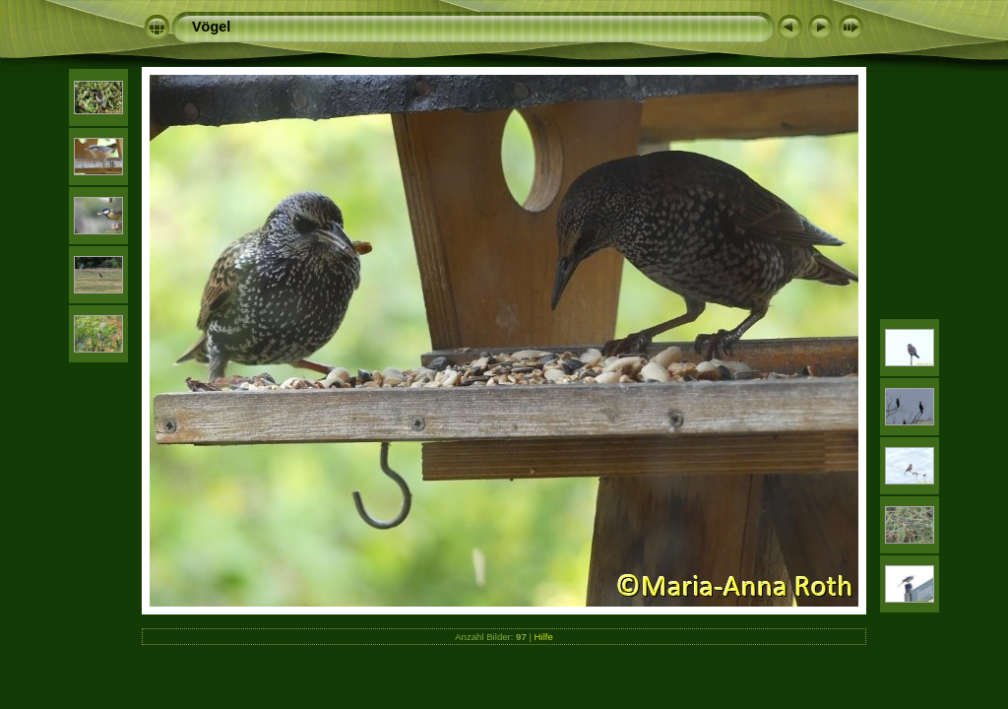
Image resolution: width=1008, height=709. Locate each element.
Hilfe (544, 636)
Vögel (211, 26)
